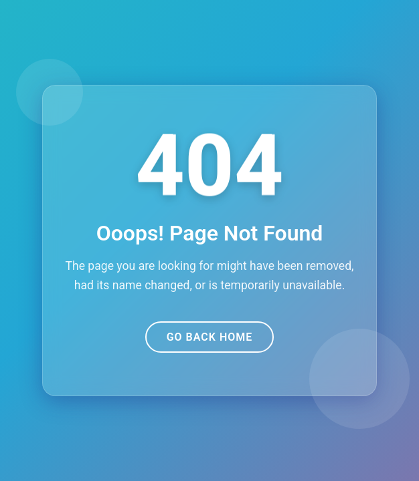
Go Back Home (210, 337)
